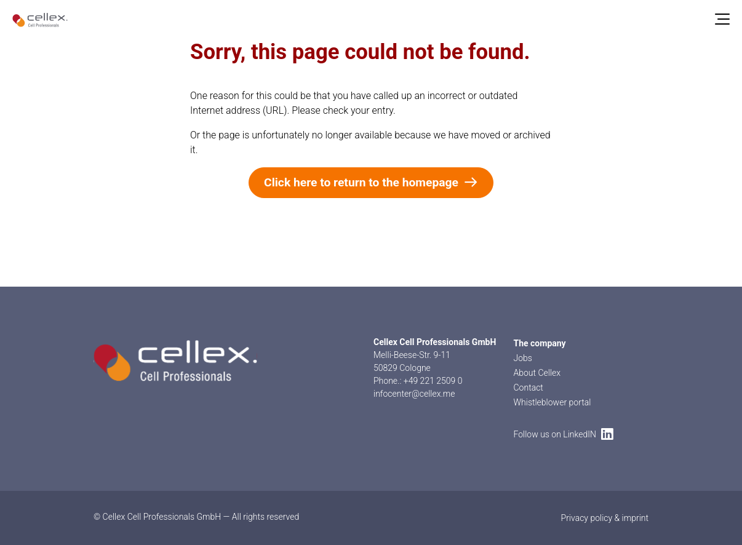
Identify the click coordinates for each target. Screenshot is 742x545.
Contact (528, 387)
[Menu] (722, 20)
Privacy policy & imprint (604, 518)
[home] (40, 20)
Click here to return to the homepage (371, 182)
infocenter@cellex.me (414, 394)
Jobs (523, 358)
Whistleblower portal (552, 402)
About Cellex (537, 373)
